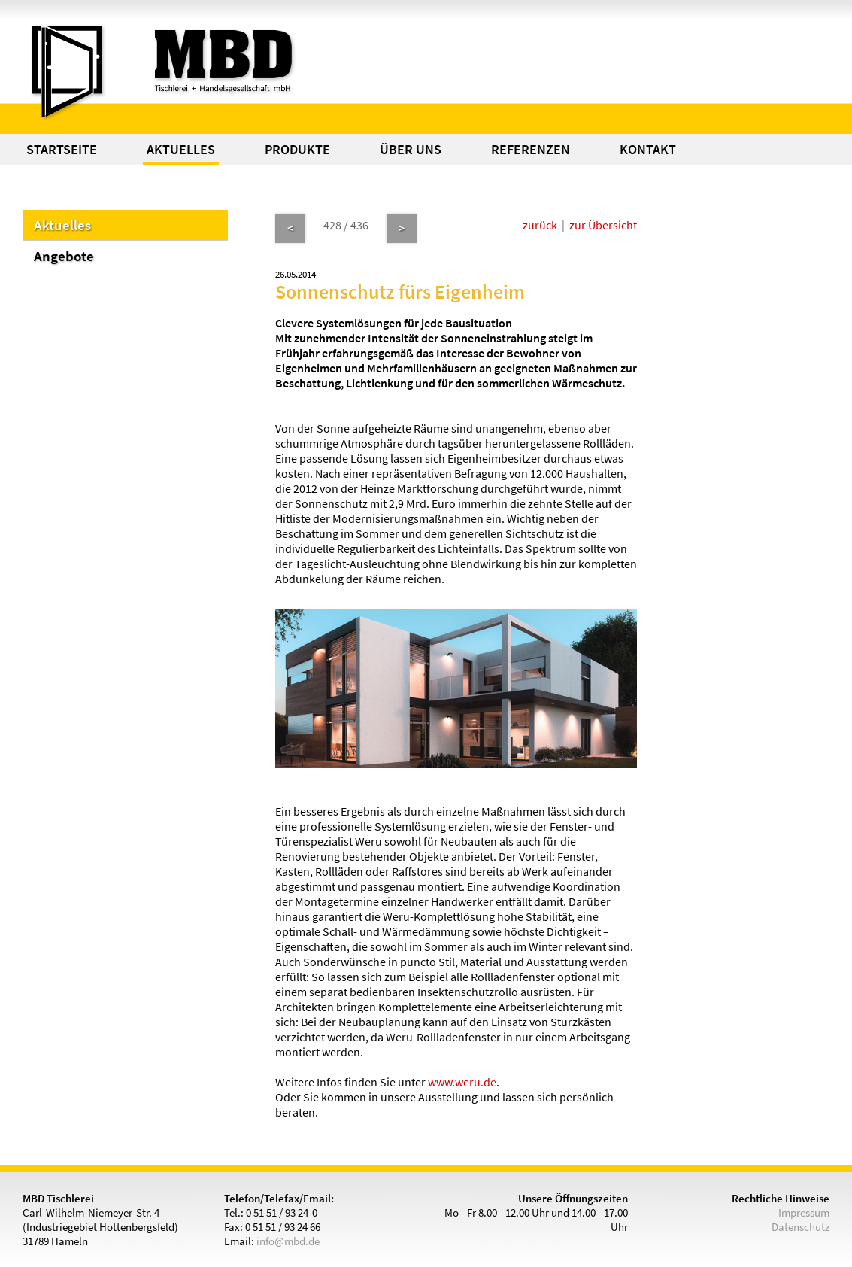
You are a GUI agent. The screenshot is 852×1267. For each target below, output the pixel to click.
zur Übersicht (603, 224)
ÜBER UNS (410, 149)
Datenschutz (800, 1227)
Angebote (64, 256)
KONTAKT (648, 149)
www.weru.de (462, 1081)
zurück (540, 224)
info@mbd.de (288, 1241)
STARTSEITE (61, 149)
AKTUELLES (181, 149)
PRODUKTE (297, 149)
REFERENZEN (530, 149)
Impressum (803, 1212)
